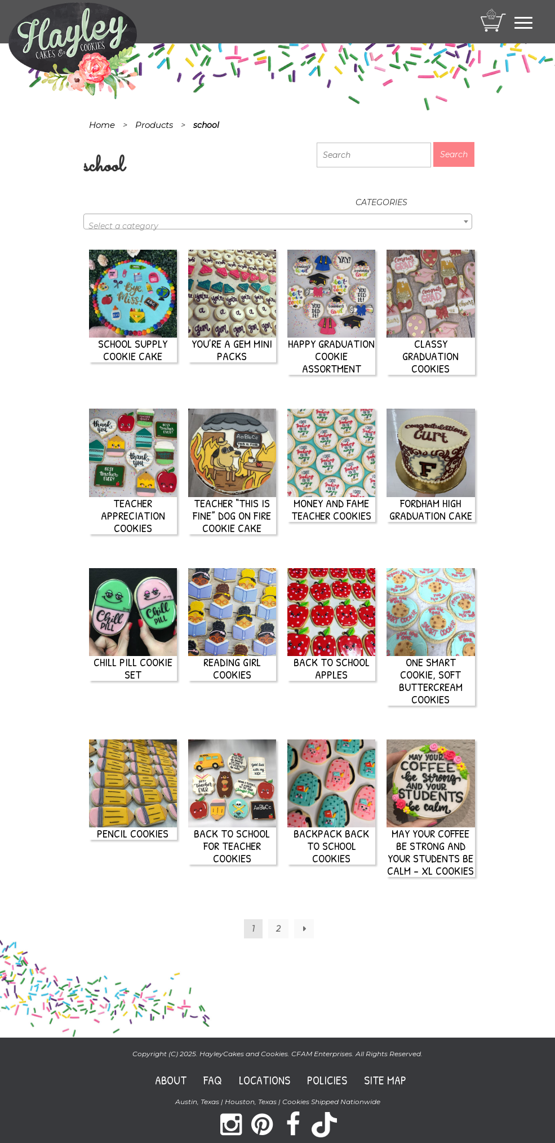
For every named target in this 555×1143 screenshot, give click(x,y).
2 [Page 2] (278, 929)
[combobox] (277, 221)
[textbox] (278, 226)
